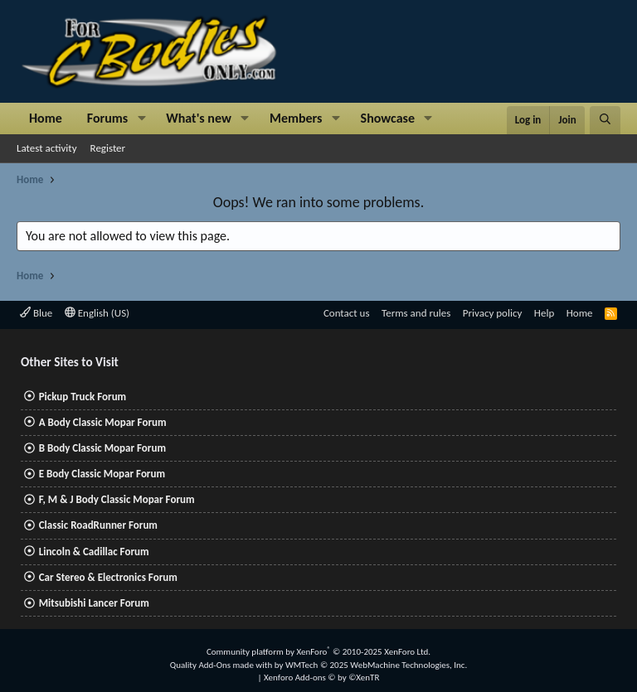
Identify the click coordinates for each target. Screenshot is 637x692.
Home (45, 118)
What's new (198, 118)
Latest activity (47, 148)
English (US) (97, 313)
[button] (141, 118)
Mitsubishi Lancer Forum (94, 603)
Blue (36, 313)
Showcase (388, 118)
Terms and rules (416, 313)
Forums (107, 118)
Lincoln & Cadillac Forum (94, 551)
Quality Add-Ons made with (222, 665)
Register (108, 148)
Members (296, 118)
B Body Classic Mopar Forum (102, 448)
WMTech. (376, 665)
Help (544, 313)
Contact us (346, 313)
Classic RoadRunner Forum (98, 525)
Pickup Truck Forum (82, 396)
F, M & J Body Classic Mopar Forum (117, 499)
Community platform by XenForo (318, 651)
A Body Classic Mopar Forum (103, 422)
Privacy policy (493, 313)
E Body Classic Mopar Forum (102, 473)
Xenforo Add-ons (321, 677)
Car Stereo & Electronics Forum (108, 577)
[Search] (605, 120)
